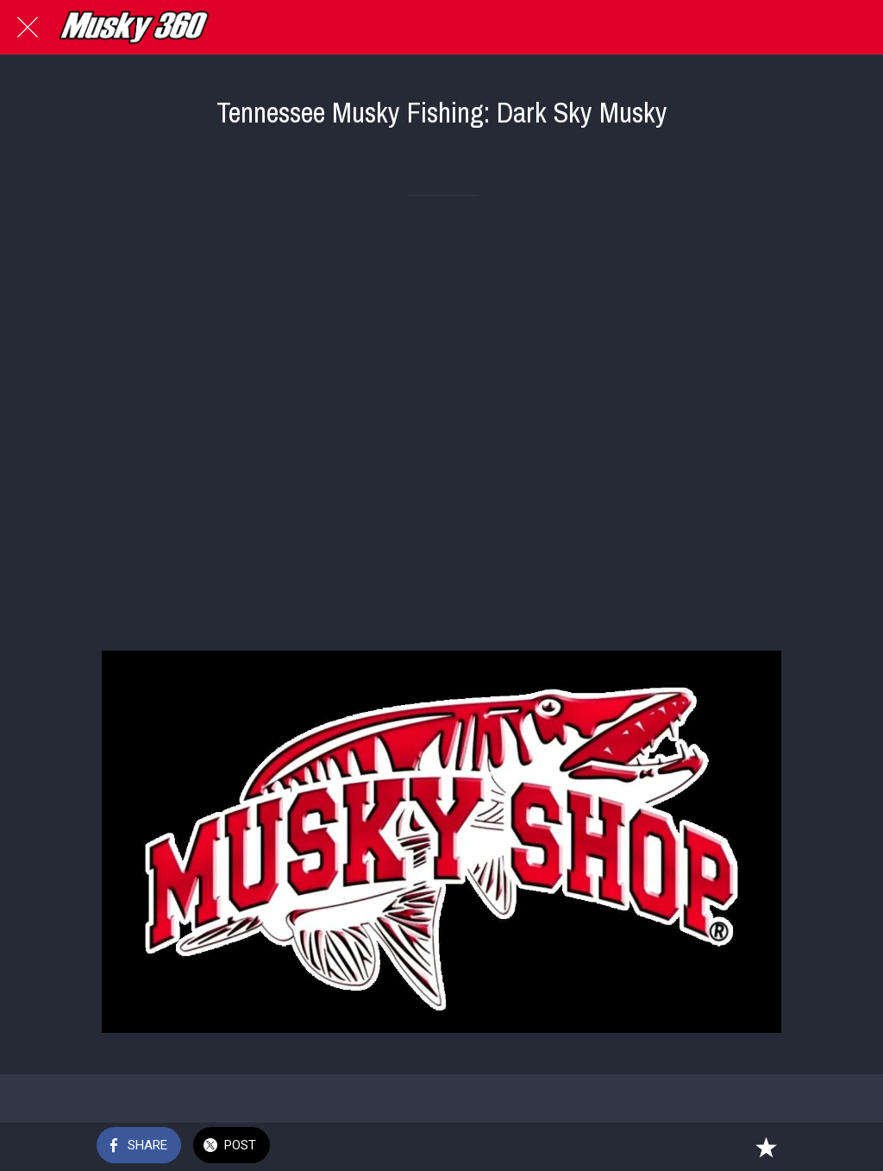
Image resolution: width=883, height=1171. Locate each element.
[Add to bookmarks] (765, 1147)
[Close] (27, 27)
